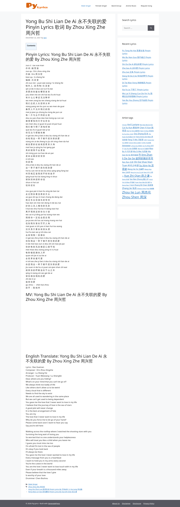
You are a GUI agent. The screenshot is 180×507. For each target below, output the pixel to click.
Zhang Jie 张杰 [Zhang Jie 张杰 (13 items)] (129, 188)
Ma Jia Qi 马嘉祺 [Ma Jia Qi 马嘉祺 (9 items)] (143, 149)
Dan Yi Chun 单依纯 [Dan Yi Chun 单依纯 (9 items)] (147, 131)
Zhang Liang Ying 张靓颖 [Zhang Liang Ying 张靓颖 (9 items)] (145, 188)
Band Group (116, 6)
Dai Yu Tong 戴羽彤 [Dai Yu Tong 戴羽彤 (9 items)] (133, 131)
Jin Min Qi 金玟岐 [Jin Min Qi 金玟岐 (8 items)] (146, 143)
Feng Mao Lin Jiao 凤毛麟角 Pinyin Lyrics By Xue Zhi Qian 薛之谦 (52, 492)
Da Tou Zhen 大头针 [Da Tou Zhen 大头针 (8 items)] (128, 134)
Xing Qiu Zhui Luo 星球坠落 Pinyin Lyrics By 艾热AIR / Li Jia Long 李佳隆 (55, 489)
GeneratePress (54, 503)
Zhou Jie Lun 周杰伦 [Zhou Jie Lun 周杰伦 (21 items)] (136, 192)
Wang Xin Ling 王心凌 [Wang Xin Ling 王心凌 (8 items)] (137, 172)
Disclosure (137, 503)
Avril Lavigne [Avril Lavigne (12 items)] (133, 124)
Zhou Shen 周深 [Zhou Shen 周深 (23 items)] (134, 197)
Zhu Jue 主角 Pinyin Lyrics (133, 72)
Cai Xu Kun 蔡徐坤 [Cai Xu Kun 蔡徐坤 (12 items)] (130, 127)
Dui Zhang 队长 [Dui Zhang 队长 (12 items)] (141, 133)
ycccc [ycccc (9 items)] (151, 179)
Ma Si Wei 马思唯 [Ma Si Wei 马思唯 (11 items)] (140, 151)
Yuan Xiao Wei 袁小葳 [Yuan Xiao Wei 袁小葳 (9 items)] (142, 182)
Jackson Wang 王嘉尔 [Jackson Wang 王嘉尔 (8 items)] (135, 143)
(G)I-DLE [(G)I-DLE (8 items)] (124, 125)
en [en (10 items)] (134, 136)
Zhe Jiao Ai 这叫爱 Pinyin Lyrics (136, 68)
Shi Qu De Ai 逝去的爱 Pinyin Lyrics (138, 64)
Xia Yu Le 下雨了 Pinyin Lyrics (135, 89)
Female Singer (101, 6)
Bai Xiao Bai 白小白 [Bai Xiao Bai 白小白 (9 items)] (146, 125)
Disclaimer (126, 503)
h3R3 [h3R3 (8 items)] (145, 140)
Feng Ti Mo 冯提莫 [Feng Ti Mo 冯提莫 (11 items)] (135, 139)
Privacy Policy (148, 503)
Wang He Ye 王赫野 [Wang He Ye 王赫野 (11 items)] (135, 169)
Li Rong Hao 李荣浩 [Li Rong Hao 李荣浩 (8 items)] (136, 146)
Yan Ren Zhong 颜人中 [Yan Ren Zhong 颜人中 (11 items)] (139, 179)
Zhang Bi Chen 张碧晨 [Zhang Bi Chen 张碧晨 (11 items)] (143, 185)
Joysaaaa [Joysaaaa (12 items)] (126, 145)
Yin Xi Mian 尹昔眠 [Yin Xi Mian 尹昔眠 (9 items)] (128, 182)
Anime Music (131, 6)
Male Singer (86, 6)
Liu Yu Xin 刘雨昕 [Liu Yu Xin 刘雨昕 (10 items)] (130, 148)
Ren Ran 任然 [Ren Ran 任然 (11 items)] (128, 162)
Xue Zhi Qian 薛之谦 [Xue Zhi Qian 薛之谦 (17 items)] (137, 175)
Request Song (146, 6)
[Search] (151, 28)
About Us (116, 503)
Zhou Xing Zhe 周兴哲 (36, 487)
